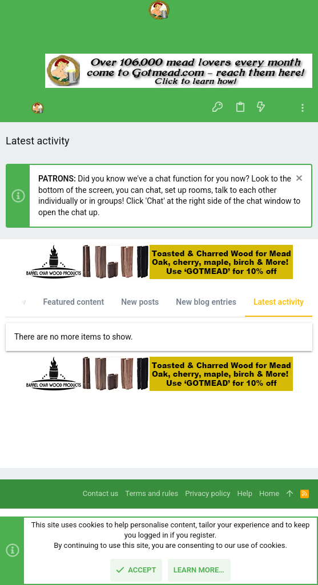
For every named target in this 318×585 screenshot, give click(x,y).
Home (269, 493)
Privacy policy (207, 493)
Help (244, 493)
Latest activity (278, 301)
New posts (140, 301)
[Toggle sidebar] (302, 108)
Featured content (73, 301)
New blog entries (206, 301)
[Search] (159, 39)
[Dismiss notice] (298, 179)
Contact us (101, 493)
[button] (17, 108)
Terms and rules (151, 493)
